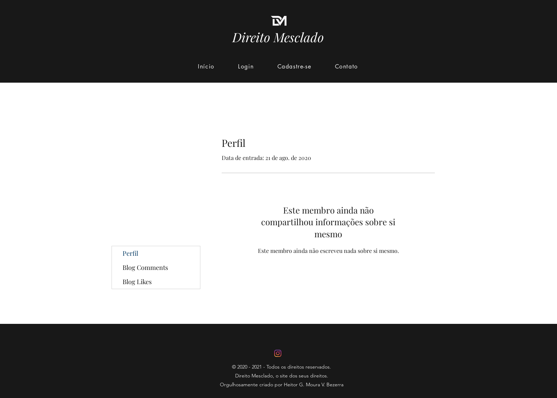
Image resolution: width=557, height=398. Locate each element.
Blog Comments (145, 267)
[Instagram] (277, 353)
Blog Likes (137, 281)
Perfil (130, 253)
